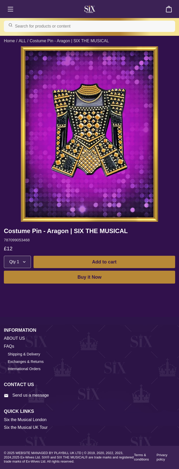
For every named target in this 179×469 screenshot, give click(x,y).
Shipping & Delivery (24, 354)
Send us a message (26, 395)
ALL (22, 41)
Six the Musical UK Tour (26, 427)
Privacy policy (162, 457)
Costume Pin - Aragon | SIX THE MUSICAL (69, 41)
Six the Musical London (25, 419)
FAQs (9, 346)
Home (9, 41)
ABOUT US (14, 338)
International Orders (24, 369)
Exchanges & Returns (26, 362)
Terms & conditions (141, 457)
